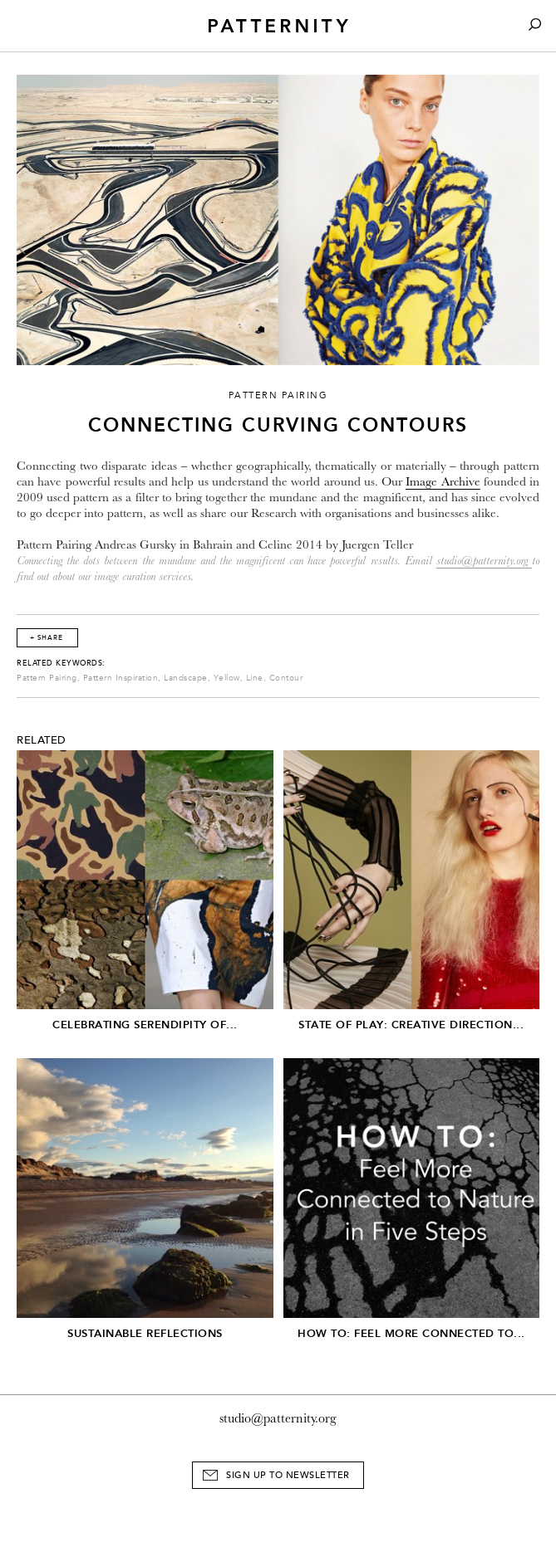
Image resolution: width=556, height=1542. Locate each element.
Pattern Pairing (47, 678)
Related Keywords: (61, 663)
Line (254, 678)
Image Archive (443, 482)
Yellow (227, 678)
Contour (286, 678)
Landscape (186, 678)
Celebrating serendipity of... (145, 1024)
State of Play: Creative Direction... (411, 1024)
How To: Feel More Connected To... (411, 1333)
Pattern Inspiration (121, 678)
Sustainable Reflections (145, 1333)
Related (41, 740)
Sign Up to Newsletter (288, 1475)
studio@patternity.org (482, 561)
